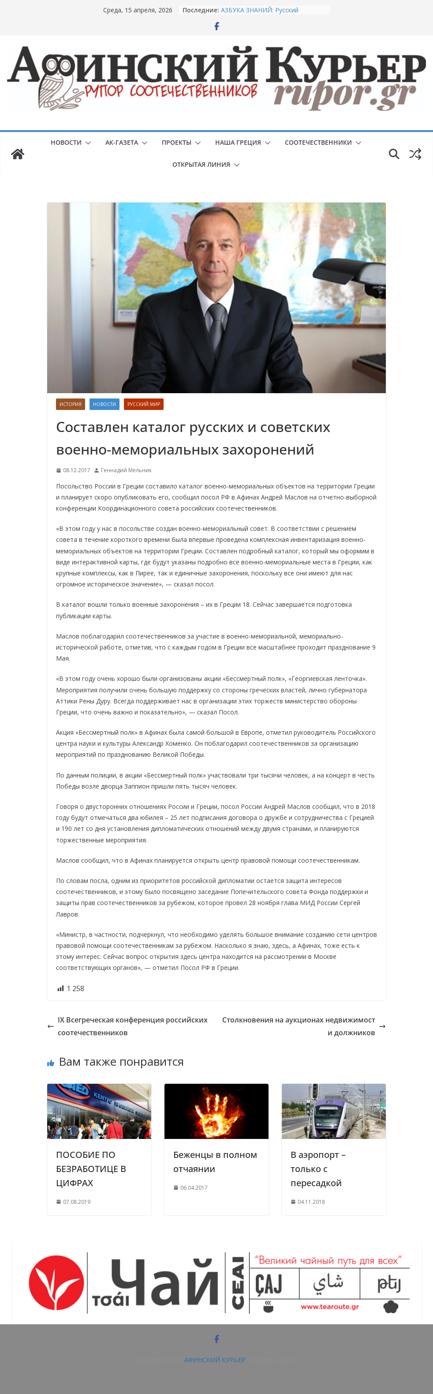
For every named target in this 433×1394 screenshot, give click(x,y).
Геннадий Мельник (126, 470)
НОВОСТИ (66, 142)
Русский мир (143, 404)
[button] (86, 143)
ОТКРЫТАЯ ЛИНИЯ (201, 164)
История (71, 404)
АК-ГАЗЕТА (121, 142)
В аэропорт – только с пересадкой (318, 1169)
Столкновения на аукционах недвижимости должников (304, 1026)
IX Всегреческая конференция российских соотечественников (127, 1026)
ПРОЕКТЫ (176, 142)
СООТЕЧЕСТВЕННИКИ (318, 142)
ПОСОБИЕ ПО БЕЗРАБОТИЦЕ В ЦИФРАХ (91, 1169)
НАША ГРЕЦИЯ (238, 142)
